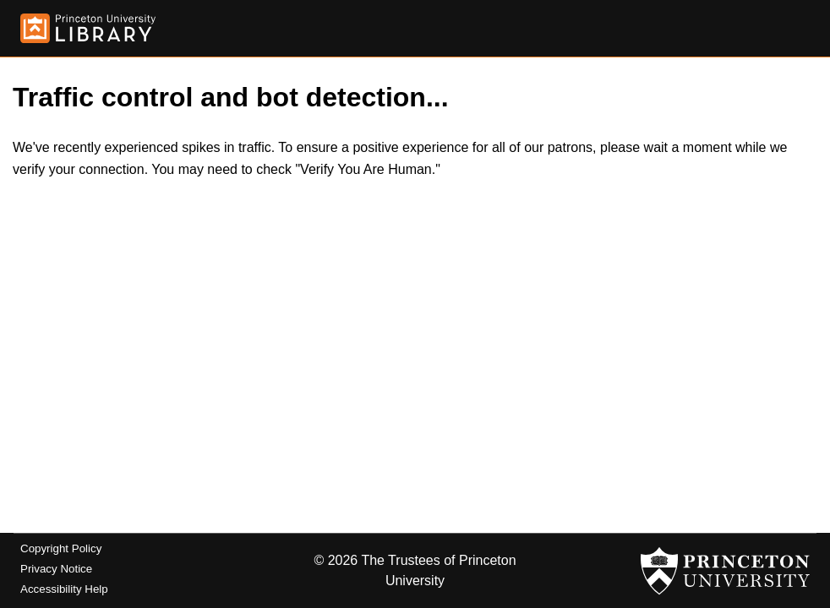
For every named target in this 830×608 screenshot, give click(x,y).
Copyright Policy (60, 548)
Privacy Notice (56, 568)
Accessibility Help (64, 589)
